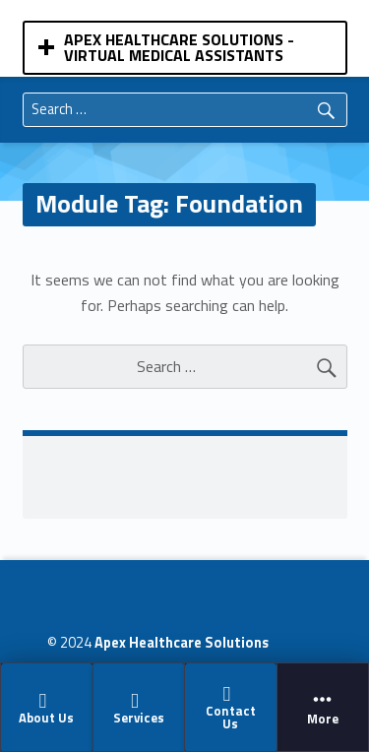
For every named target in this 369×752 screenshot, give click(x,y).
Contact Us (229, 708)
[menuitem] (47, 706)
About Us (46, 708)
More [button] (323, 707)
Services (136, 708)
